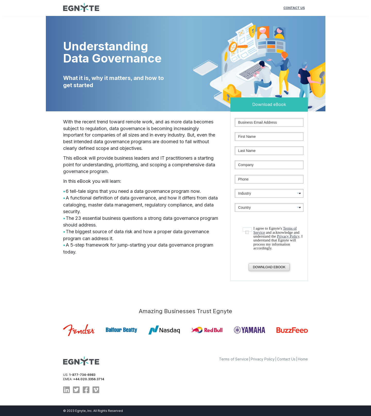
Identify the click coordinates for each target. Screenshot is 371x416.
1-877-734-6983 (82, 375)
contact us (294, 8)
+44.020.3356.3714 (88, 379)
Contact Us (286, 359)
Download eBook (269, 267)
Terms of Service (233, 359)
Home (303, 359)
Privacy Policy (288, 236)
